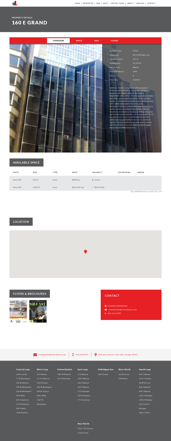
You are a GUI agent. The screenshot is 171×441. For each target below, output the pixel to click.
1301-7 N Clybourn (85, 429)
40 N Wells (20, 396)
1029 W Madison (64, 374)
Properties (88, 3)
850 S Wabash (144, 387)
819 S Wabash (144, 374)
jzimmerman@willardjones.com (123, 309)
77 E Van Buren (84, 400)
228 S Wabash (83, 387)
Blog (105, 3)
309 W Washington (44, 387)
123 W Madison (22, 404)
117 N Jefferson (43, 379)
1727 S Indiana (145, 379)
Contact (151, 3)
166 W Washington (23, 391)
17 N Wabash (83, 374)
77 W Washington (23, 379)
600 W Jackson (43, 391)
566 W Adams (42, 383)
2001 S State (144, 413)
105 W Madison (22, 383)
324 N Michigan (84, 396)
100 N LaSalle (21, 374)
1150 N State (83, 433)
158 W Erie (123, 379)
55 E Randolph (83, 391)
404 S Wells (21, 408)
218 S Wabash (83, 379)
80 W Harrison (145, 383)
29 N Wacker (42, 374)
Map (98, 3)
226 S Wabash (83, 383)
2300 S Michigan (145, 400)
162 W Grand (124, 374)
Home (77, 3)
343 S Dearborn (22, 400)
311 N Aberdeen (63, 379)
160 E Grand (103, 374)
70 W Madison (22, 413)
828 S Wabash (144, 391)
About (130, 3)
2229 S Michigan (145, 396)
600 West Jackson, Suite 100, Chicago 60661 (118, 354)
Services (140, 3)
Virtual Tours (117, 3)
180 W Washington (23, 387)
